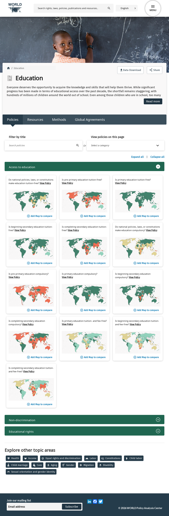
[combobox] (127, 8)
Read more (153, 101)
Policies (12, 119)
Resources (35, 119)
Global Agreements (90, 119)
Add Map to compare (39, 216)
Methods (59, 119)
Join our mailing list (19, 500)
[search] (74, 8)
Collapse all (157, 157)
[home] (15, 12)
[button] (126, 145)
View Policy (45, 183)
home (8, 68)
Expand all (137, 157)
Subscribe (71, 506)
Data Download (132, 70)
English (125, 8)
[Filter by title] (43, 145)
